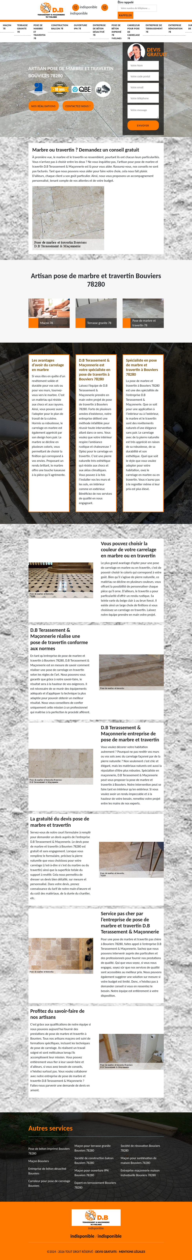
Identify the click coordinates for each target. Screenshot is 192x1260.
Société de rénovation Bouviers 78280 (140, 1148)
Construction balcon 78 (59, 27)
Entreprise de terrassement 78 (154, 28)
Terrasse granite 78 (22, 28)
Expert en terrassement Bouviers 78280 (95, 1185)
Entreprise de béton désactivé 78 (99, 30)
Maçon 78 (7, 27)
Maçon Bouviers (38, 1161)
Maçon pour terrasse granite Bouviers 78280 (93, 1148)
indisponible (84, 7)
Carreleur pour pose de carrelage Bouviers (49, 1183)
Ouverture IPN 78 (80, 27)
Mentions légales (132, 1252)
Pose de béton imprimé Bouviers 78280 (49, 1151)
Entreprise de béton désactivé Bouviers (47, 1171)
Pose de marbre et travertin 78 (39, 32)
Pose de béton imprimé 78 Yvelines (117, 32)
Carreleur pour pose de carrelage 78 (133, 32)
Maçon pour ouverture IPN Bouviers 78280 (92, 1173)
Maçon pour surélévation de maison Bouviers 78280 (139, 1160)
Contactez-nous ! (78, 106)
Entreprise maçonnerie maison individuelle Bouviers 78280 (140, 1173)
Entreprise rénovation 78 (175, 28)
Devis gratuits (105, 1252)
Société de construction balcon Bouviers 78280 (94, 1160)
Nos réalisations (43, 106)
